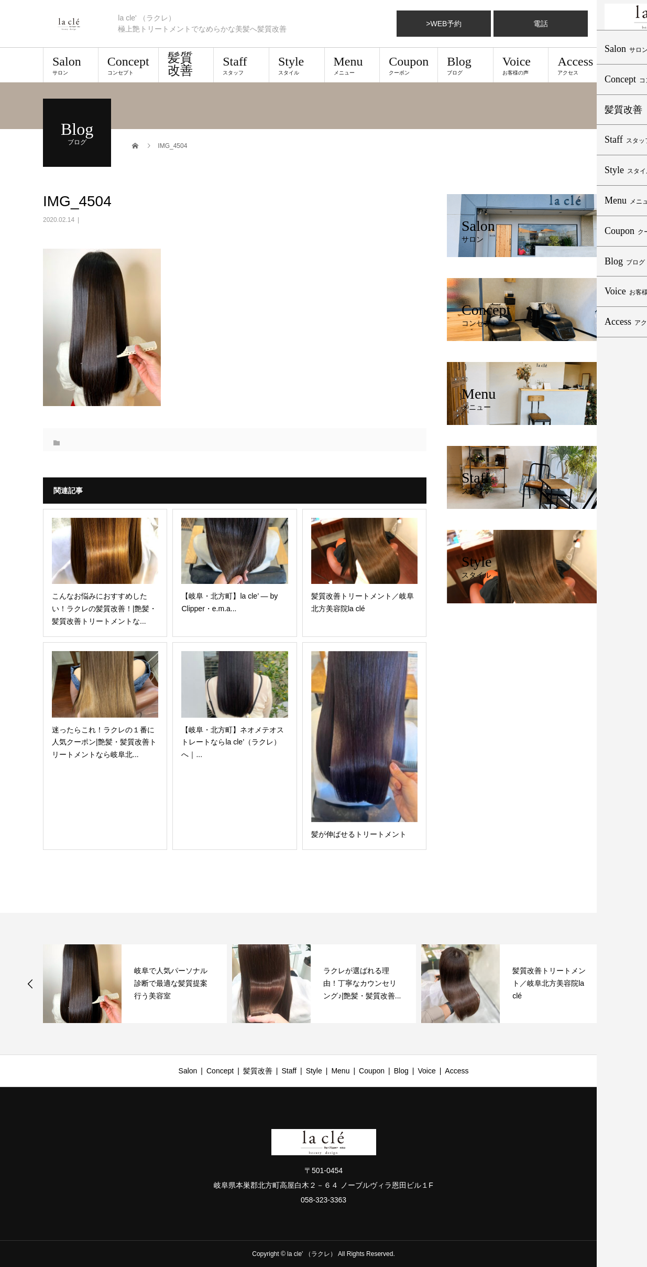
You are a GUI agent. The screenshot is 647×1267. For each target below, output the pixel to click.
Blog (465, 65)
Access (576, 65)
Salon (70, 65)
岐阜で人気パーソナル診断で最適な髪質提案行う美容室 (170, 983)
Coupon (409, 65)
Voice (521, 65)
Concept (128, 65)
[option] (135, 983)
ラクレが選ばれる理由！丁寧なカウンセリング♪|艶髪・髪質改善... (362, 983)
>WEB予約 (444, 23)
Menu (352, 65)
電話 (540, 23)
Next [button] (617, 983)
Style (296, 65)
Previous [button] (30, 983)
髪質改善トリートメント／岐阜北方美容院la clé (549, 983)
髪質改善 (180, 64)
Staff (241, 65)
